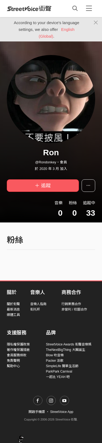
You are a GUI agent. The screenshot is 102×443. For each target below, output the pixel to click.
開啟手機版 (37, 412)
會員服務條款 (16, 355)
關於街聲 (13, 304)
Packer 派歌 (55, 361)
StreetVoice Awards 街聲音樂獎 (68, 344)
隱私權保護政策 (18, 344)
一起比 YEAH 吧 (58, 377)
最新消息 (13, 309)
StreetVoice (29, 8)
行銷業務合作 (71, 304)
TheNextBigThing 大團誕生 (65, 350)
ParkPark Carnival (59, 371)
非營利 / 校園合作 (74, 309)
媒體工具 (13, 315)
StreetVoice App (61, 412)
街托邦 (35, 309)
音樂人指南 (38, 304)
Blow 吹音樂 (55, 355)
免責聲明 (13, 361)
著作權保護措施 (18, 350)
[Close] (96, 23)
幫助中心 (13, 366)
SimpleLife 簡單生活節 (62, 366)
